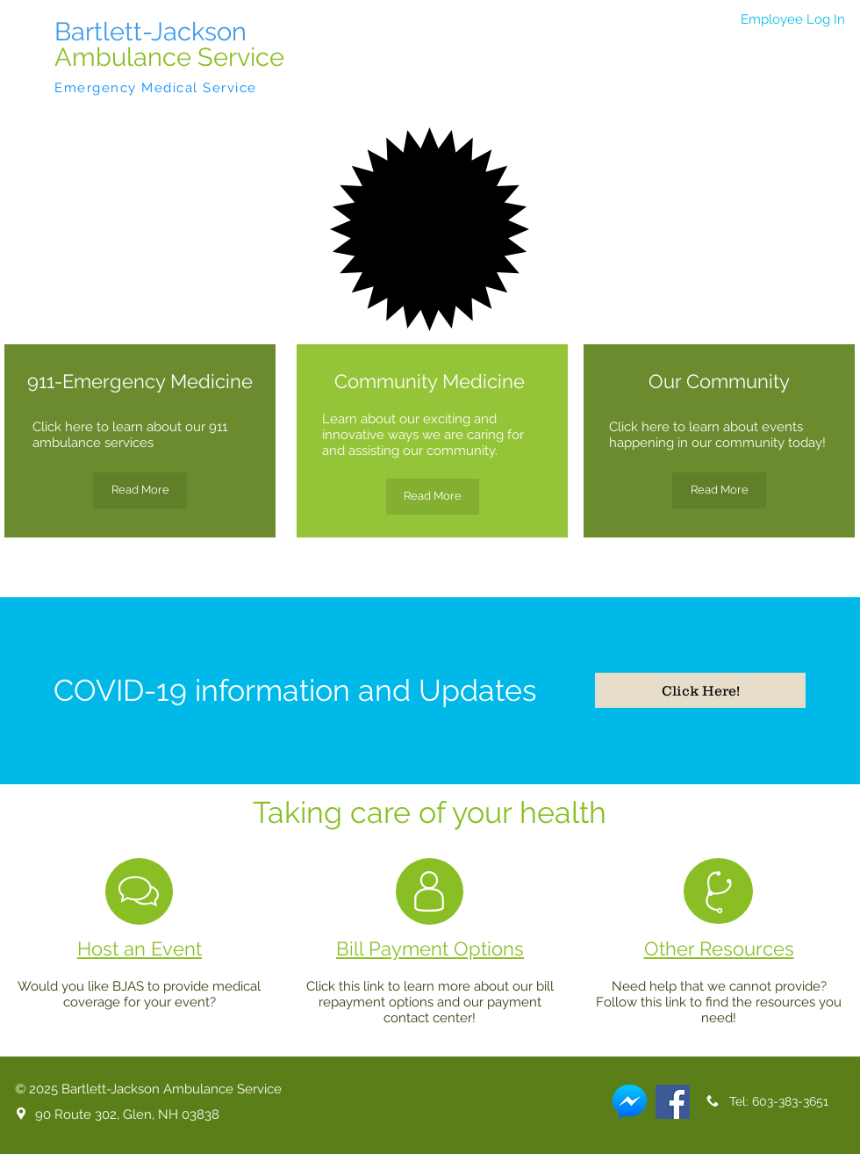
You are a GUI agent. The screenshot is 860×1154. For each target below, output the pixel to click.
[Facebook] (673, 1102)
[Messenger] (630, 1102)
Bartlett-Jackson (150, 32)
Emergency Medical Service (155, 88)
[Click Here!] (700, 690)
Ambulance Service (169, 57)
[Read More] (140, 490)
